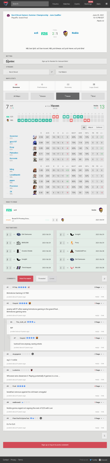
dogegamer (17, 354)
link (102, 297)
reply (97, 297)
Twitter (93, 460)
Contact (6, 460)
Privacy (13, 460)
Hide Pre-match (25, 279)
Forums (56, 4)
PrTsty (15, 287)
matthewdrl (17, 402)
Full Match (63, 72)
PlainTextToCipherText (21, 418)
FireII (14, 386)
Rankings (89, 3)
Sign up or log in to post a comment (55, 445)
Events (77, 4)
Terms (20, 460)
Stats (99, 4)
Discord (103, 460)
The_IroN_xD (21, 322)
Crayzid (15, 303)
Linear (52, 279)
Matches (66, 4)
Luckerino (16, 370)
